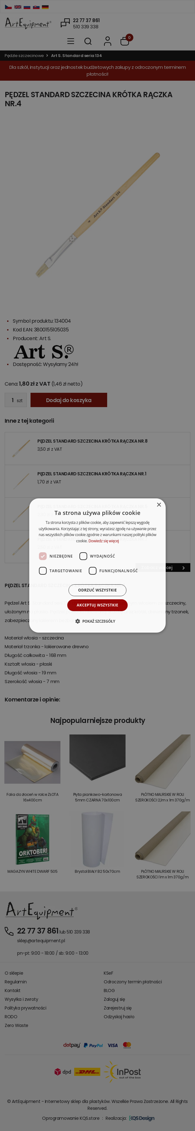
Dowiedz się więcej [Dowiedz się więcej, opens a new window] (103, 541)
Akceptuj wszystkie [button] (97, 605)
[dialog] (97, 565)
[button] (97, 621)
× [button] (158, 505)
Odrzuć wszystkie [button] (97, 590)
